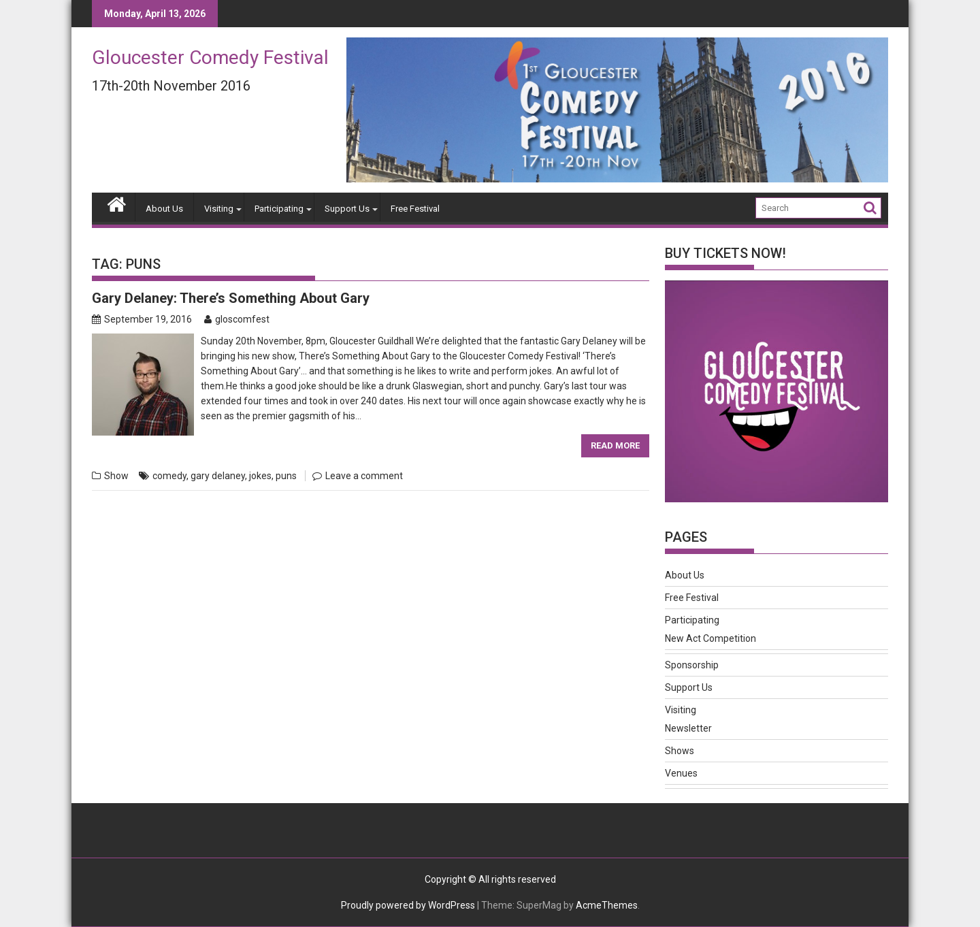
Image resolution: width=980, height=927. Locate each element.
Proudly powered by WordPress (408, 905)
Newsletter (688, 728)
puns (286, 475)
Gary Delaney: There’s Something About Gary (231, 298)
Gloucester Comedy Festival (210, 57)
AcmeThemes (607, 905)
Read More (615, 445)
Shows (679, 750)
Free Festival (415, 209)
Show (116, 475)
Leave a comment (364, 475)
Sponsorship (692, 665)
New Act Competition (710, 638)
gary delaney (218, 475)
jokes (260, 475)
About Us (164, 209)
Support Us (347, 209)
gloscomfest (237, 319)
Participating (279, 209)
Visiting (218, 209)
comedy (169, 475)
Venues (681, 773)
